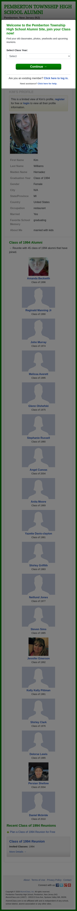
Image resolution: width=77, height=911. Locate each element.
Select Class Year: (17, 50)
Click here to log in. (56, 78)
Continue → (38, 66)
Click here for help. (47, 83)
